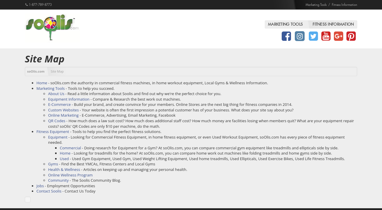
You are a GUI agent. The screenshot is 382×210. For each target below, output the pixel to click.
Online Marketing (63, 115)
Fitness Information (344, 5)
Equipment (57, 137)
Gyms (53, 164)
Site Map (57, 71)
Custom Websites (63, 110)
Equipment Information (69, 99)
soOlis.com (36, 71)
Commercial (70, 147)
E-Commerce (59, 104)
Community (58, 180)
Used (64, 158)
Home (41, 82)
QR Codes (56, 120)
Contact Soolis (49, 191)
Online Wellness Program (70, 175)
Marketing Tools (316, 5)
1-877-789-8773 (38, 5)
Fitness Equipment (52, 131)
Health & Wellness (64, 169)
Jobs (40, 185)
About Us (56, 93)
